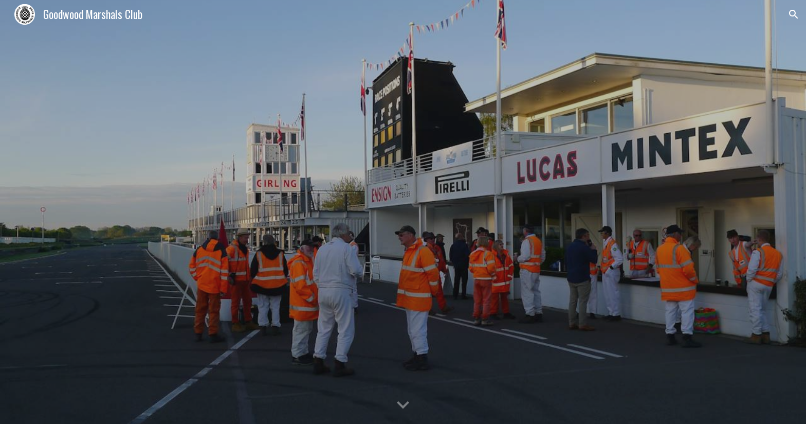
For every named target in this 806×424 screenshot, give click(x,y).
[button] (793, 14)
